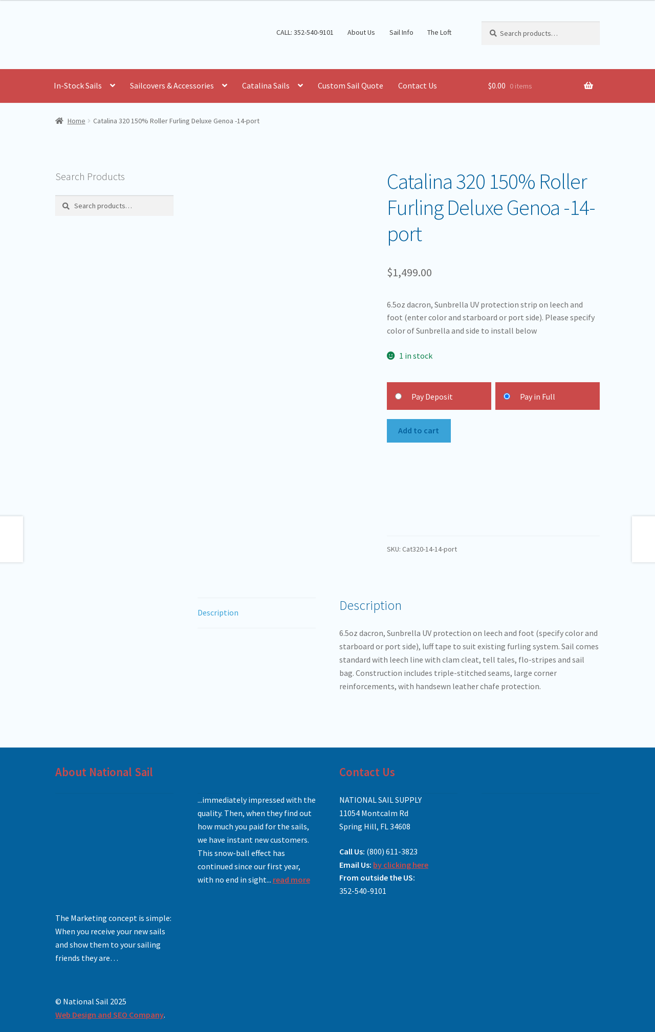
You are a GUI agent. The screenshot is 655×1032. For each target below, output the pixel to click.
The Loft (439, 32)
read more (291, 879)
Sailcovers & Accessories (172, 85)
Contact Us (417, 85)
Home (76, 120)
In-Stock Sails (78, 85)
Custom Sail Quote (350, 85)
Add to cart (418, 430)
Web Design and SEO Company (109, 1014)
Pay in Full (537, 396)
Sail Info (401, 32)
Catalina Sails (266, 85)
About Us (361, 32)
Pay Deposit (432, 396)
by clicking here (400, 865)
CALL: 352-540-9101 (305, 32)
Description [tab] (218, 612)
